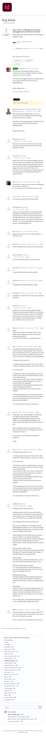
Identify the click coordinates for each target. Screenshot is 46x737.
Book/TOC (6, 654)
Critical (19, 64)
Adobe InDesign (7, 730)
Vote (6, 35)
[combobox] (21, 707)
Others (6, 677)
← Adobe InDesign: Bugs (8, 23)
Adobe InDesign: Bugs (10, 638)
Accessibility (7, 647)
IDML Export (7, 672)
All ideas (6, 642)
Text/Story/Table (8, 697)
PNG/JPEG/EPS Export (9, 686)
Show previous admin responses (21, 91)
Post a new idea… (9, 640)
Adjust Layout (7, 649)
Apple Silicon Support (9, 651)
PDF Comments (8, 679)
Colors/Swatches (8, 658)
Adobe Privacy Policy (23, 732)
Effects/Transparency (9, 665)
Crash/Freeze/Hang (23, 638)
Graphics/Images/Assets (10, 670)
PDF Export (7, 681)
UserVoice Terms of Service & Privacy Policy (21, 730)
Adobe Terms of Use (37, 730)
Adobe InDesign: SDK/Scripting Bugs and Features (21, 719)
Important (30, 60)
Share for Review (8, 693)
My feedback (7, 644)
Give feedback (12, 712)
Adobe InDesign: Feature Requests (17, 716)
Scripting (6, 690)
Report (39, 111)
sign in (18, 628)
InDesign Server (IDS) (9, 674)
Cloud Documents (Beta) (10, 656)
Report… (42, 48)
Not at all (19, 60)
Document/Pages (8, 663)
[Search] (40, 707)
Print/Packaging (8, 688)
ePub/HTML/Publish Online (11, 667)
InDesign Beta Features (14, 721)
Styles (5, 695)
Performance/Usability (10, 683)
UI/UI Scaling (7, 699)
